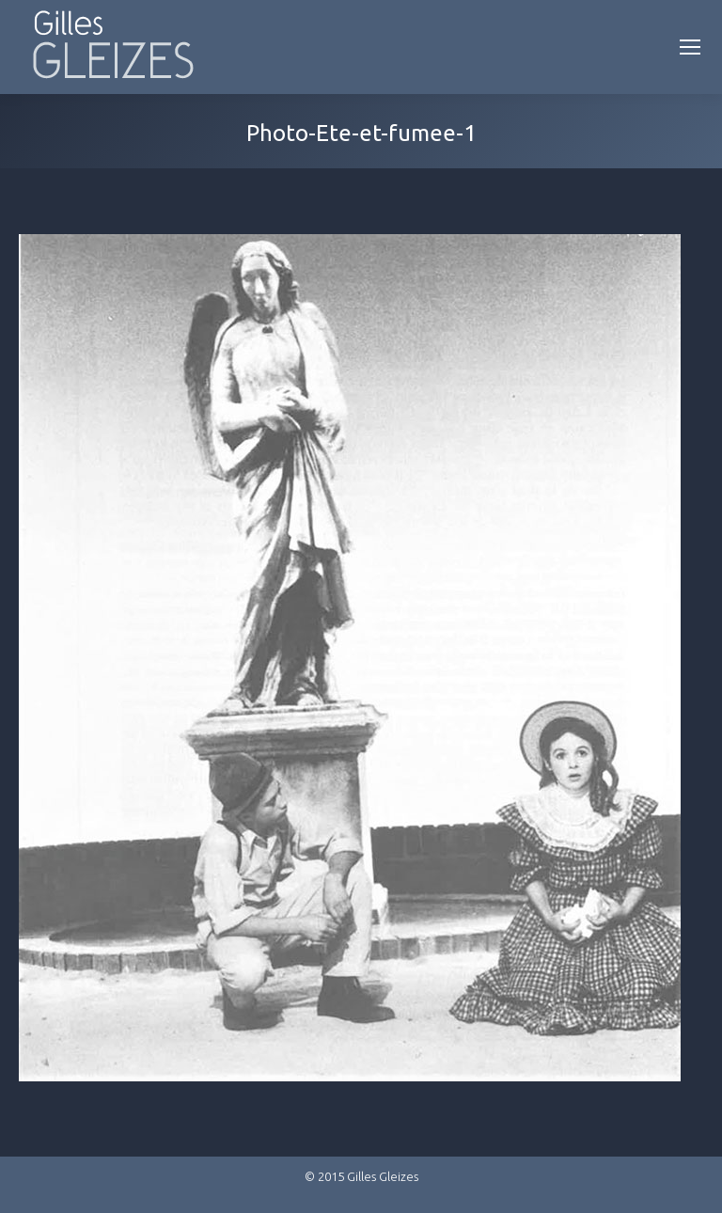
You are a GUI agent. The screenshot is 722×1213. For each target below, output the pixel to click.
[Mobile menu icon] (690, 47)
